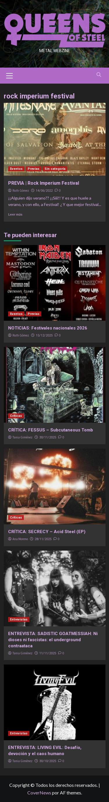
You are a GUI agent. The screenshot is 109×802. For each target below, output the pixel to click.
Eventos (16, 169)
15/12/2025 (44, 335)
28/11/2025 (43, 539)
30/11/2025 (47, 437)
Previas (34, 169)
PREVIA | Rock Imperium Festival (43, 183)
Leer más (15, 214)
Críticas (16, 416)
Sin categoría (54, 169)
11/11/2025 (47, 653)
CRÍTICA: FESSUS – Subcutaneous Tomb (50, 430)
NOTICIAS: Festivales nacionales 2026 (47, 328)
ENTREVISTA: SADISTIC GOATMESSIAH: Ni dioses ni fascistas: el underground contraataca (53, 639)
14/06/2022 (44, 191)
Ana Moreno (20, 539)
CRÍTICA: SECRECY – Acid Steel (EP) (46, 531)
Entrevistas (19, 619)
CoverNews (39, 792)
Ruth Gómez (20, 190)
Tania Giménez (22, 437)
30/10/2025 (47, 761)
